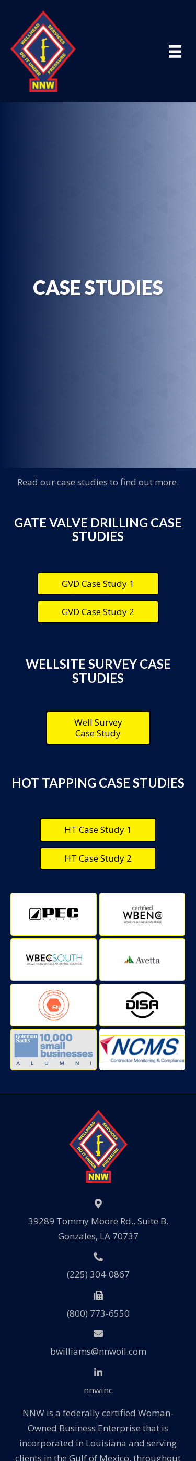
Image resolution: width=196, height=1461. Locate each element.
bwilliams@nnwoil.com (98, 1351)
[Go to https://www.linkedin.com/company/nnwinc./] (98, 1381)
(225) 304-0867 (98, 1274)
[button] (98, 583)
